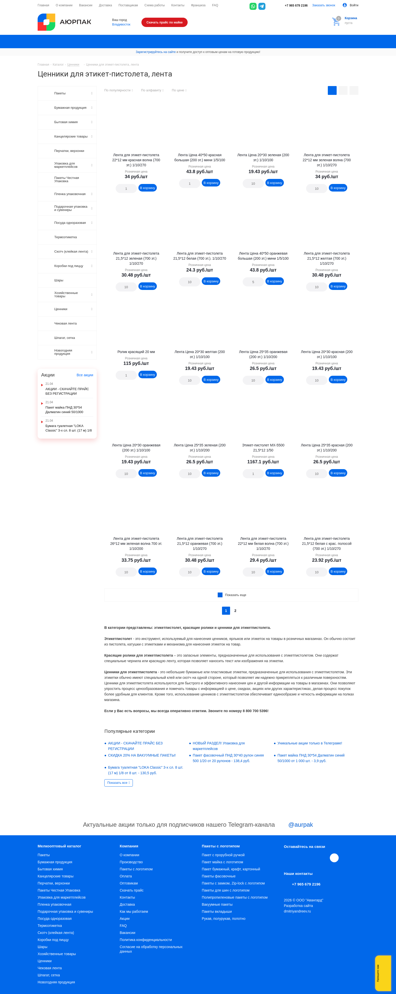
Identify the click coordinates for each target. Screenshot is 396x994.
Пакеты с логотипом (136, 869)
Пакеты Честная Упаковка (59, 890)
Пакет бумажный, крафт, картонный (231, 869)
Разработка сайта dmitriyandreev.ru (298, 908)
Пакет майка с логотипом (222, 862)
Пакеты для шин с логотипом (226, 890)
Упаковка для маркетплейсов (62, 897)
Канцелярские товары (55, 876)
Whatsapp (384, 973)
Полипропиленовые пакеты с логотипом (235, 897)
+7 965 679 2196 (293, 6)
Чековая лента (50, 968)
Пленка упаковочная (54, 904)
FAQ (123, 926)
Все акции (85, 375)
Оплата (126, 876)
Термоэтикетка (50, 926)
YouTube (311, 857)
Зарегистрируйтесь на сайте (156, 52)
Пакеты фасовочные (219, 876)
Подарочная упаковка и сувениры (65, 911)
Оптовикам (129, 883)
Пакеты (44, 855)
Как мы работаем (134, 911)
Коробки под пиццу (53, 940)
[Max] (270, 6)
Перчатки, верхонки (54, 883)
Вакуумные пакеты (217, 904)
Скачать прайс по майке (164, 22)
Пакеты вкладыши (217, 911)
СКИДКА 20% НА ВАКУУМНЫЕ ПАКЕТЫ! (142, 755)
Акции (125, 919)
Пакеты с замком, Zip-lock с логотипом (233, 883)
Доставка (127, 904)
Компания (129, 846)
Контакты (127, 897)
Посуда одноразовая (55, 919)
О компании (129, 855)
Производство (131, 862)
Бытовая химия (50, 869)
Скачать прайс (131, 890)
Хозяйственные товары (57, 954)
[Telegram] (261, 6)
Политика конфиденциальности (146, 940)
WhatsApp (323, 857)
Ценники (45, 961)
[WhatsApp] (253, 6)
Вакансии (127, 933)
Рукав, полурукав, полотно (223, 919)
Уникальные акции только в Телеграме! (310, 743)
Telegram (300, 857)
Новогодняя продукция (56, 982)
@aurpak (295, 825)
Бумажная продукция (55, 862)
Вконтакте (288, 857)
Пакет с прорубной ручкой (223, 855)
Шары (42, 947)
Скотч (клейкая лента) (56, 933)
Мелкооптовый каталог (59, 846)
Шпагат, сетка (49, 975)
